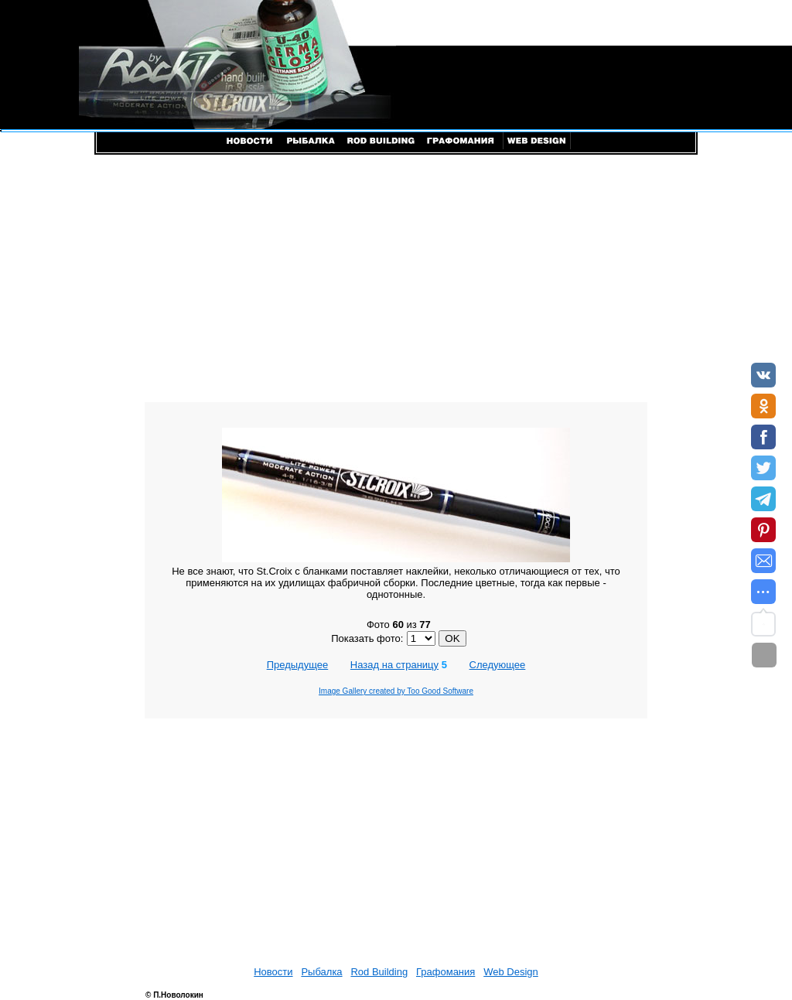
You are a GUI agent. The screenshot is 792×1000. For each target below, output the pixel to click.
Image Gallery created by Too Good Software (396, 691)
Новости (273, 972)
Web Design (510, 972)
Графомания (445, 972)
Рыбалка (321, 972)
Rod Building (379, 972)
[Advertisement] (396, 278)
